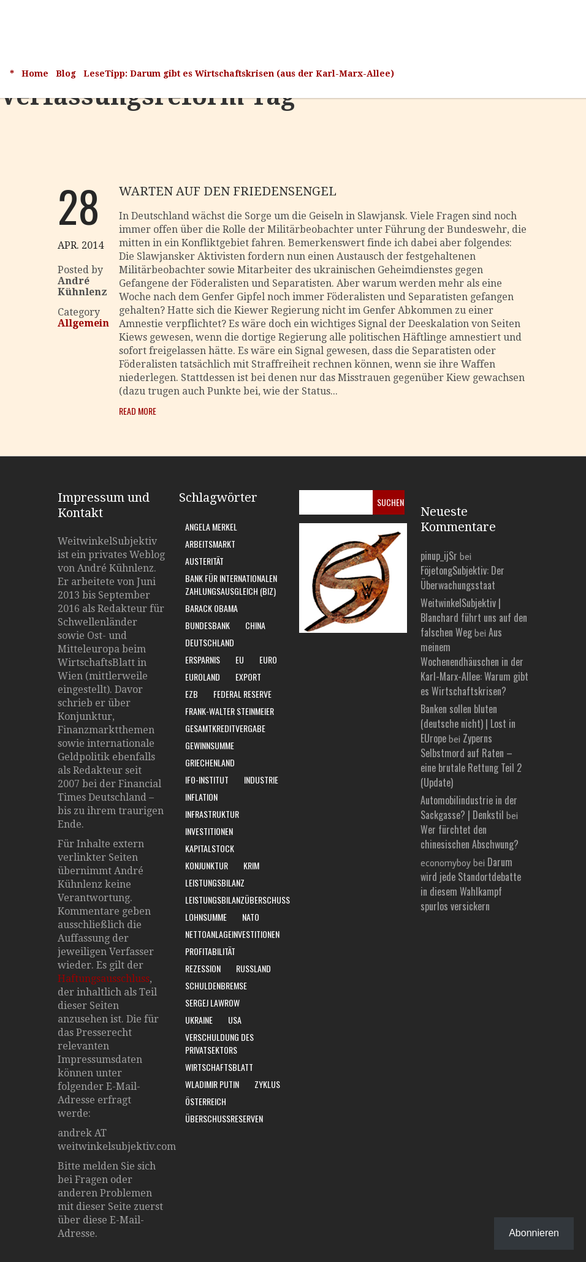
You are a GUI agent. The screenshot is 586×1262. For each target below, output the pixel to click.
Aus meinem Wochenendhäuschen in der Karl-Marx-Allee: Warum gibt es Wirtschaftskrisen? (474, 661)
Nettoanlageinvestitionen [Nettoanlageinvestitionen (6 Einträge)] (232, 934)
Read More (137, 410)
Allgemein (83, 323)
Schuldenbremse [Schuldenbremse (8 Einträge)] (216, 985)
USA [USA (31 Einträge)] (235, 1019)
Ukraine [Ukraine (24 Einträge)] (199, 1019)
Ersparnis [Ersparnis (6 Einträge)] (202, 659)
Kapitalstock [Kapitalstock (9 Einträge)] (209, 848)
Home (34, 73)
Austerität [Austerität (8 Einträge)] (204, 560)
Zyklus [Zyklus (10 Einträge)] (267, 1084)
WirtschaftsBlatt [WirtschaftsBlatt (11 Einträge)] (219, 1066)
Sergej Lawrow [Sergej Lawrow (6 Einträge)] (212, 1002)
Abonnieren (534, 1233)
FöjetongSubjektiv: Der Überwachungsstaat (462, 577)
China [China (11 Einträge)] (255, 625)
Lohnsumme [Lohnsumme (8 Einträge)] (206, 916)
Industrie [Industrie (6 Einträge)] (261, 779)
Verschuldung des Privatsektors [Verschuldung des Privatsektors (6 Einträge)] (219, 1043)
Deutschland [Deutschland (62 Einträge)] (209, 642)
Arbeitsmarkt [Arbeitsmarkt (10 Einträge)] (210, 543)
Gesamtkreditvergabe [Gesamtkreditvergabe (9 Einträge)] (225, 728)
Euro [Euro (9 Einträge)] (268, 659)
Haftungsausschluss (104, 978)
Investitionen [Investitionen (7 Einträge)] (209, 831)
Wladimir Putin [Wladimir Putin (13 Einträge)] (212, 1084)
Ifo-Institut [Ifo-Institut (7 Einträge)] (207, 779)
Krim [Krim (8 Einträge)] (251, 865)
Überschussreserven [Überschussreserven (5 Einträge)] (224, 1118)
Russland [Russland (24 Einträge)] (253, 968)
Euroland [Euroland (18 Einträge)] (202, 676)
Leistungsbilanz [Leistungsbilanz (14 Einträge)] (215, 882)
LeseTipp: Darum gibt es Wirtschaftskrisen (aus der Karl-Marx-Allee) (238, 73)
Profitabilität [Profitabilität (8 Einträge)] (210, 951)
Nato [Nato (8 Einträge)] (250, 916)
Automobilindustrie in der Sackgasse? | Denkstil (468, 807)
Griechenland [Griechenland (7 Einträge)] (210, 762)
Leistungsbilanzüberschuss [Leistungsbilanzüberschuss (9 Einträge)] (237, 899)
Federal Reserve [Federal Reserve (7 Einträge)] (242, 693)
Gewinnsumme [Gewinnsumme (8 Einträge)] (209, 745)
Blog (66, 73)
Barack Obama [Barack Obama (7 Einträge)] (211, 608)
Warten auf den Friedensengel (228, 191)
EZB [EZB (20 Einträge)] (191, 693)
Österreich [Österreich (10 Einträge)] (205, 1101)
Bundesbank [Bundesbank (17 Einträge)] (207, 625)
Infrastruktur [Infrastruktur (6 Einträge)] (212, 813)
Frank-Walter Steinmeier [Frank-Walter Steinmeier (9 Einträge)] (229, 711)
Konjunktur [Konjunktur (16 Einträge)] (206, 865)
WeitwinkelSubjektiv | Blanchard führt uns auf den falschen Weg (473, 617)
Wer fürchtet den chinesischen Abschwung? (469, 837)
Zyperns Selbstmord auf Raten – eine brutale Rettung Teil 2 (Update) (471, 760)
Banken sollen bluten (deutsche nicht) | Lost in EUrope (468, 723)
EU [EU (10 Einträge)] (239, 659)
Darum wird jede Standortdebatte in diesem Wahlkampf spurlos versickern (470, 884)
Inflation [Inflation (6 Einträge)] (201, 796)
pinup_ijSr (438, 555)
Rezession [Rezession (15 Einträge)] (203, 968)
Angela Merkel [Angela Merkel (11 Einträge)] (211, 526)
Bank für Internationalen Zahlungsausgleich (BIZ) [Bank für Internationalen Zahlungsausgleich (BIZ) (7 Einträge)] (231, 584)
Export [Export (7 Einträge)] (248, 676)
